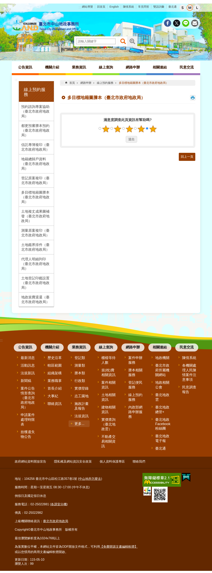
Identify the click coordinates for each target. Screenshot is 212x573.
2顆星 (117, 129)
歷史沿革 (55, 358)
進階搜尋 (132, 41)
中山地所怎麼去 (90, 477)
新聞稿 (26, 381)
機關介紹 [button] (52, 67)
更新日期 (21, 558)
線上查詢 (106, 347)
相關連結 (160, 347)
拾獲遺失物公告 (28, 434)
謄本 (81, 49)
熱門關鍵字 (69, 49)
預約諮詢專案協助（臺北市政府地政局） (35, 111)
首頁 (72, 82)
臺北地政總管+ (162, 409)
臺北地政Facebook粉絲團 (162, 424)
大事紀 (53, 396)
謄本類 (79, 373)
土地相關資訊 (108, 397)
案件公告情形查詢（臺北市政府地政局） (28, 397)
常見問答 (143, 6)
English (114, 6)
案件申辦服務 (135, 360)
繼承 (89, 49)
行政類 (79, 381)
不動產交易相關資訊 (108, 441)
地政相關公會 (162, 385)
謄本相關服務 (135, 372)
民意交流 (187, 347)
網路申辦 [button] (133, 67)
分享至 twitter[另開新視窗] (176, 23)
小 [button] (182, 8)
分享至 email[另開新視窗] (194, 23)
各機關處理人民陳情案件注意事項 (189, 372)
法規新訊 (28, 373)
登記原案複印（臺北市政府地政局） (35, 180)
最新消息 (28, 358)
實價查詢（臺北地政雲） (108, 424)
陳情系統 (128, 6)
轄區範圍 (55, 365)
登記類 (79, 358)
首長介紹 (55, 388)
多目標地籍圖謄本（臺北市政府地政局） (35, 197)
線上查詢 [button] (106, 67)
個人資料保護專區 (112, 461)
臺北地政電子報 (162, 438)
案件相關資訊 (108, 385)
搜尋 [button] (123, 41)
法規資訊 (81, 416)
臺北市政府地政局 (55, 519)
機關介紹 (52, 347)
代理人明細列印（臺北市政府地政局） (35, 264)
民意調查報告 (189, 389)
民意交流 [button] (187, 67)
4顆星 (141, 129)
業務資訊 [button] (79, 67)
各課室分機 (59, 502)
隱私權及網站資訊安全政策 (73, 461)
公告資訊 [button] (25, 67)
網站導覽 (87, 6)
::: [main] (62, 82)
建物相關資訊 (108, 409)
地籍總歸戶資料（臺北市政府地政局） (35, 163)
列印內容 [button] (192, 97)
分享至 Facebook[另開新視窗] (167, 23)
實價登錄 (81, 388)
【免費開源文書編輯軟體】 (119, 545)
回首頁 (101, 6)
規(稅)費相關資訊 (108, 372)
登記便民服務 (135, 385)
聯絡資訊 (55, 404)
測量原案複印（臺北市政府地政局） (35, 233)
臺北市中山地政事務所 (46, 25)
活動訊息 (28, 365)
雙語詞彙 (158, 6)
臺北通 (172, 6)
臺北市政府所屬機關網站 (162, 370)
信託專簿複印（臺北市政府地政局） (35, 147)
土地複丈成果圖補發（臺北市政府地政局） (35, 216)
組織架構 (55, 373)
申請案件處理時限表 (28, 419)
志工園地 (81, 396)
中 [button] (190, 8)
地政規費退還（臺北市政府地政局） (35, 299)
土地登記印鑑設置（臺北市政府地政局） (35, 283)
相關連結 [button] (160, 67)
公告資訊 (25, 347)
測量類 (79, 365)
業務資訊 (79, 347)
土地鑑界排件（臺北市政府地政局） (35, 247)
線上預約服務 (105, 82)
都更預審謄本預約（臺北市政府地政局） (35, 130)
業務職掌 (55, 381)
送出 (122, 139)
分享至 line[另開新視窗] (185, 23)
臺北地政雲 (162, 397)
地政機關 (162, 358)
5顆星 (153, 129)
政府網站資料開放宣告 (30, 461)
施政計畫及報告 (81, 406)
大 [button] (197, 8)
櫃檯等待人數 (108, 360)
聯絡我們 (139, 461)
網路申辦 (85, 82)
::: (80, 7)
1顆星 (105, 129)
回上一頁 (187, 156)
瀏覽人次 (21, 562)
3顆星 (129, 129)
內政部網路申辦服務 (135, 412)
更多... (79, 424)
